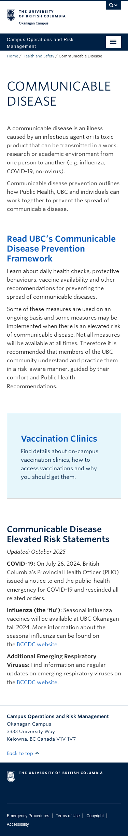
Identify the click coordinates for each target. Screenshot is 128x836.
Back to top (23, 753)
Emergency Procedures (28, 815)
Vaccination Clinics (59, 439)
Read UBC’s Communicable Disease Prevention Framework (61, 249)
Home (12, 56)
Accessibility (18, 824)
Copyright (95, 815)
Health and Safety (38, 56)
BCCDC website (37, 644)
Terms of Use (68, 815)
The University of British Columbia (47, 14)
